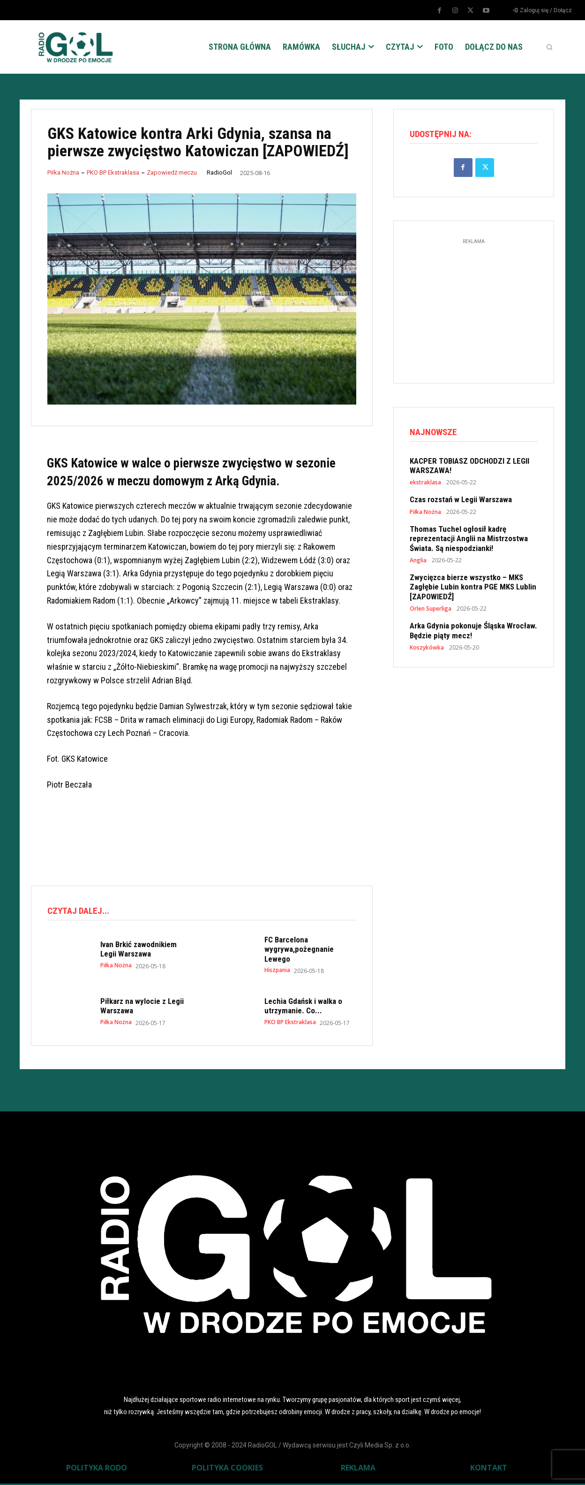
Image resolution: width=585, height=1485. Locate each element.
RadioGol (219, 172)
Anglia (418, 563)
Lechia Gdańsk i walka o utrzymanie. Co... (303, 1007)
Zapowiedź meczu (172, 172)
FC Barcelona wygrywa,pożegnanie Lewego (299, 950)
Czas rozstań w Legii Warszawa (461, 502)
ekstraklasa (425, 485)
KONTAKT (488, 1469)
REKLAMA (358, 1469)
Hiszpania (277, 971)
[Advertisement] (201, 839)
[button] (549, 47)
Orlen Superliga (430, 611)
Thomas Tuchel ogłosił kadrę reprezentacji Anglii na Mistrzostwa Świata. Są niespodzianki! (469, 541)
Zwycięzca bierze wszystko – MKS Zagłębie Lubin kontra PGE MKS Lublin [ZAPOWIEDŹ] (473, 589)
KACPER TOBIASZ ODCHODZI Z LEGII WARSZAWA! (469, 468)
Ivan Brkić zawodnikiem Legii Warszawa (138, 950)
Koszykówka (427, 650)
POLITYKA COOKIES (227, 1469)
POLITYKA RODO (96, 1469)
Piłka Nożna (63, 172)
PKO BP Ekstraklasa (113, 172)
